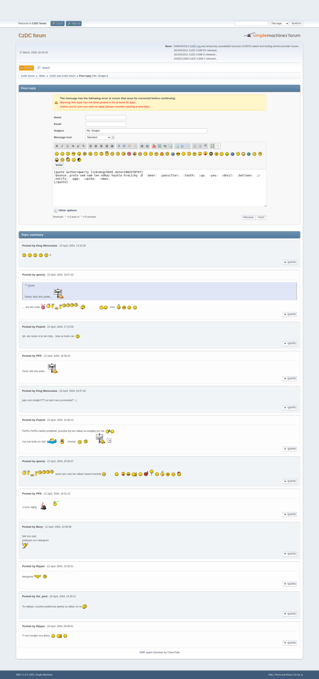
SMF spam (146, 652)
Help (270, 674)
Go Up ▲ (298, 674)
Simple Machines (43, 674)
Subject (59, 130)
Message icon (63, 137)
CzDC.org (195, 46)
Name (57, 117)
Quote (289, 262)
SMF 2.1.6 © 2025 (25, 674)
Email (57, 124)
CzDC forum (32, 35)
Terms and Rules (283, 674)
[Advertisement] (159, 9)
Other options (68, 210)
